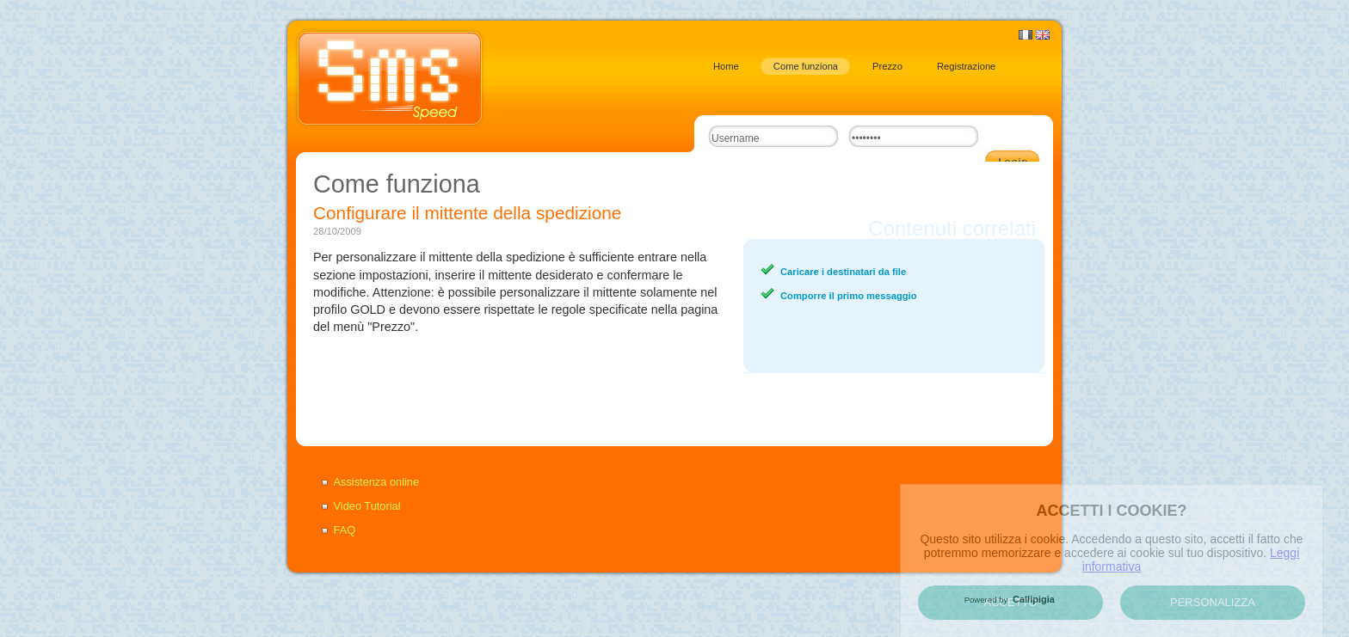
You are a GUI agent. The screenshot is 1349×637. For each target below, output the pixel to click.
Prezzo (887, 66)
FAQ (345, 530)
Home (726, 66)
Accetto (1011, 602)
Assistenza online (377, 481)
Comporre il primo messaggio (848, 296)
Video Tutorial (367, 505)
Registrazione (966, 66)
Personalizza (1212, 602)
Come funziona (805, 66)
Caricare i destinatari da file (843, 271)
